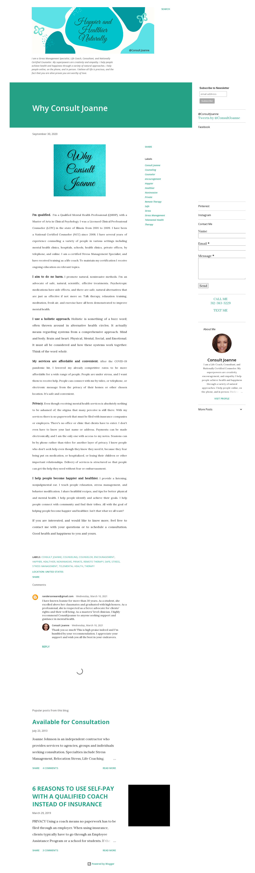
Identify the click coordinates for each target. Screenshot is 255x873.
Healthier (149, 188)
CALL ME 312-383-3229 (220, 301)
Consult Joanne (152, 165)
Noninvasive (151, 192)
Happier (149, 183)
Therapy (149, 224)
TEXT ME (221, 310)
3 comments (50, 850)
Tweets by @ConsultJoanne (219, 118)
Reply (46, 646)
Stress (148, 210)
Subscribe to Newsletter (214, 88)
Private (148, 197)
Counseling (150, 169)
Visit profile (221, 398)
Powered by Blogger (100, 863)
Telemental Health (154, 219)
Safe (147, 206)
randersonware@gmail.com (58, 596)
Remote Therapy (153, 201)
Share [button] (148, 146)
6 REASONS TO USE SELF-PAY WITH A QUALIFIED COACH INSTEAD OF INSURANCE (73, 796)
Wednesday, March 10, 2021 (91, 596)
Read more (109, 768)
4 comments (50, 768)
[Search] (165, 9)
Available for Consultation (71, 722)
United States (54, 571)
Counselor (150, 174)
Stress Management (155, 215)
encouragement (153, 178)
